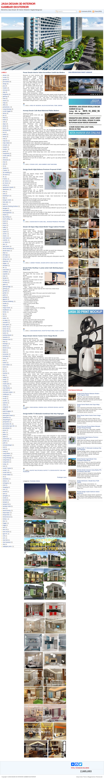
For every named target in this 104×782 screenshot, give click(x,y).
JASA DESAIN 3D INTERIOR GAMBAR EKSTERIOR (18, 5)
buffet (4, 227)
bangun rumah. (7, 200)
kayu (4, 341)
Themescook (99, 776)
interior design (53, 407)
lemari (4, 136)
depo (4, 253)
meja (4, 103)
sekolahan (6, 479)
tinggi (4, 525)
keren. (4, 128)
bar (4, 115)
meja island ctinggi (56, 262)
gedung (5, 96)
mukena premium (52, 221)
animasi (5, 185)
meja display (6, 388)
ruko (4, 466)
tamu (4, 508)
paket (4, 409)
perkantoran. (6, 107)
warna (60, 105)
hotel (4, 98)
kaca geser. (6, 324)
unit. (4, 538)
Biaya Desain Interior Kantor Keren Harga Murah (40, 336)
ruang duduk (6, 455)
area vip (32, 105)
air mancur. (6, 181)
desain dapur (45, 262)
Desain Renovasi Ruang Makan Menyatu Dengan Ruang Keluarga (88, 427)
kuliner (4, 362)
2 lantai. (5, 170)
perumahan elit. (7, 424)
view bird (5, 540)
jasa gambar (43, 164)
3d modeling (6, 172)
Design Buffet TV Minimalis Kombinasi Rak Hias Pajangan (43, 414)
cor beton (5, 242)
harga (4, 305)
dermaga (5, 255)
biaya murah (34, 407)
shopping (5, 487)
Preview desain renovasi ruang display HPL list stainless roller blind (89, 470)
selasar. (5, 481)
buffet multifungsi (36, 470)
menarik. (5, 145)
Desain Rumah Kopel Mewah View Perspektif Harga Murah (87, 459)
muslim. (5, 400)
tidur (4, 521)
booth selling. (6, 219)
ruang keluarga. (7, 457)
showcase (5, 160)
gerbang (5, 288)
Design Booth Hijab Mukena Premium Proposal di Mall (42, 169)
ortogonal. (5, 407)
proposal (61, 221)
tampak (5, 502)
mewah (5, 147)
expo (4, 276)
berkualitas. (6, 210)
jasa (4, 86)
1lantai (4, 168)
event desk (6, 269)
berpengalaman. (7, 212)
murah (4, 398)
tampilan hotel (7, 506)
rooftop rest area (48, 330)
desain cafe (34, 164)
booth (4, 119)
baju (4, 198)
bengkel (5, 208)
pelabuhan (6, 417)
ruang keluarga (7, 109)
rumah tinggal (7, 111)
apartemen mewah (8, 187)
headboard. (6, 310)
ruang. (4, 464)
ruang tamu (6, 462)
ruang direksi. (6, 453)
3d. (4, 176)
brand (4, 221)
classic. (5, 236)
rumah (4, 77)
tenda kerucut (7, 517)
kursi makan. (6, 364)
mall (4, 138)
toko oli (5, 529)
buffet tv (46, 470)
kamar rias (6, 326)
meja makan (6, 143)
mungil (4, 396)
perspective (6, 422)
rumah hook (6, 472)
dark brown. (6, 246)
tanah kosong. (7, 510)
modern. (5, 149)
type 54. (5, 534)
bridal (4, 223)
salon (4, 157)
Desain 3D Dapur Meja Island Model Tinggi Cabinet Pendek (43, 227)
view (4, 164)
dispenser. (6, 261)
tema (55, 105)
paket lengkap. (7, 411)
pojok (4, 436)
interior (5, 100)
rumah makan (7, 474)
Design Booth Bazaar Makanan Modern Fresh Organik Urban (88, 394)
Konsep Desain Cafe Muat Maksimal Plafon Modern (41, 110)
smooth (5, 491)
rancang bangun (7, 445)
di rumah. (5, 257)
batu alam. (6, 202)
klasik (4, 350)
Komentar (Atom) (35, 481)
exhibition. (5, 272)
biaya (4, 117)
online (4, 405)
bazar (4, 204)
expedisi (5, 274)
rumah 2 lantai (7, 468)
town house (6, 531)
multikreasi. (6, 394)
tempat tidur (6, 514)
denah (4, 126)
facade (5, 278)
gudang (5, 297)
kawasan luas (7, 339)
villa (4, 544)
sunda (4, 498)
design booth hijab (36, 221)
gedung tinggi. (7, 286)
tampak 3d (6, 504)
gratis (4, 295)
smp (4, 162)
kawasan (5, 337)
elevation (5, 265)
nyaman (5, 403)
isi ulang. (5, 320)
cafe (4, 122)
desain (4, 75)
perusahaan (6, 428)
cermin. (5, 234)
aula (4, 193)
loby (4, 375)
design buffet (55, 470)
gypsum (5, 299)
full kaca (5, 280)
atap (4, 92)
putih (4, 443)
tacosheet (5, 500)
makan (5, 377)
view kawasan (7, 542)
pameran (5, 413)
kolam (4, 352)
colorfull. (5, 240)
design (4, 84)
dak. (4, 244)
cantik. (4, 229)
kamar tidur (6, 331)
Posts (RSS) (98, 11)
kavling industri (7, 335)
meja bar (5, 141)
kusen (4, 367)
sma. (4, 489)
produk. (5, 441)
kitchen (5, 345)
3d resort (5, 174)
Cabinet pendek (35, 262)
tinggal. (5, 523)
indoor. (5, 318)
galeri (4, 284)
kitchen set (6, 348)
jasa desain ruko (35, 330)
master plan (6, 384)
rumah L (5, 470)
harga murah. (6, 307)
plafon (4, 434)
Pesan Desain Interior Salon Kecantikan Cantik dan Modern (44, 72)
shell (4, 485)
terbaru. (5, 519)
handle (5, 303)
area (4, 191)
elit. (4, 267)
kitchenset (5, 130)
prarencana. (6, 438)
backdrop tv (6, 195)
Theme (85, 776)
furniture (5, 282)
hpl (3, 314)
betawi (4, 214)
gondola (5, 291)
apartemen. (6, 189)
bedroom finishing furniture (10, 206)
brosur (4, 225)
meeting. (5, 386)
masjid (4, 381)
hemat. (5, 312)
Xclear (81, 776)
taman (4, 113)
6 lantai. (5, 179)
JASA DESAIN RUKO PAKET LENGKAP (80, 72)
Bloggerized (91, 776)
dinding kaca (43, 407)
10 (3, 166)
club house (6, 238)
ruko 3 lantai (59, 330)
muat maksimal (52, 164)
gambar (5, 79)
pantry (4, 151)
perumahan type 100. (9, 426)
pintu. (4, 432)
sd (3, 476)
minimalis (5, 390)
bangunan (5, 94)
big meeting (6, 217)
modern (5, 88)
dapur (4, 124)
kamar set (5, 329)
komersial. (6, 354)
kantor (4, 333)
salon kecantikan (47, 105)
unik (4, 536)
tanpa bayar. (6, 512)
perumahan (6, 81)
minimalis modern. (8, 392)
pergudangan (6, 419)
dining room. (6, 259)
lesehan (5, 373)
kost (4, 360)
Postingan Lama (61, 477)
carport (5, 231)
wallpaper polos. (7, 546)
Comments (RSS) (86, 11)
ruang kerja (6, 460)
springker (5, 495)
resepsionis (6, 153)
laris (4, 371)
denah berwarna (7, 248)
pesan (4, 430)
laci (4, 369)
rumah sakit (6, 155)
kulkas (4, 134)
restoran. (5, 449)
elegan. (5, 263)
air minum (5, 183)
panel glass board (8, 415)
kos (4, 132)
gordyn (5, 293)
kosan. (4, 358)
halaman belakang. (8, 301)
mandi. (5, 379)
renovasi (5, 90)
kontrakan (5, 356)
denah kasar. (6, 250)
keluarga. (5, 343)
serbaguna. (6, 483)
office (4, 105)
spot (4, 493)
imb (4, 316)
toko (4, 527)
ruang (4, 451)
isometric (5, 322)
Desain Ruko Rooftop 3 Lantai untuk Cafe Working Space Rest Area (43, 268)
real (4, 447)
